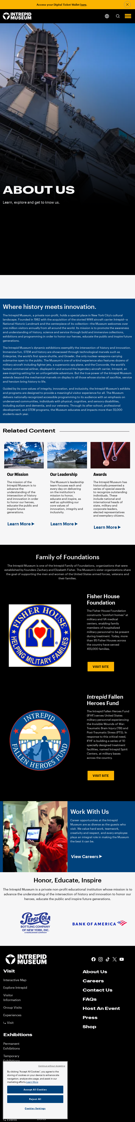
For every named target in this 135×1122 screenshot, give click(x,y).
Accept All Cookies (35, 1089)
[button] (118, 16)
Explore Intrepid (15, 987)
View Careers (84, 856)
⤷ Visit (8, 1023)
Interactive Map (14, 980)
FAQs (90, 999)
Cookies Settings (35, 1108)
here (83, 4)
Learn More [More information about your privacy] (32, 1082)
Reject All (35, 1099)
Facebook (93, 959)
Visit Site (101, 667)
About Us (95, 971)
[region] (35, 1090)
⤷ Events (10, 1119)
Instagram (100, 959)
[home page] (17, 16)
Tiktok (107, 959)
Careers (93, 980)
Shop (89, 1026)
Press (90, 1017)
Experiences (12, 1015)
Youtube (122, 959)
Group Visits (12, 1007)
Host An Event (101, 1008)
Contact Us (97, 989)
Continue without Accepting (51, 1066)
